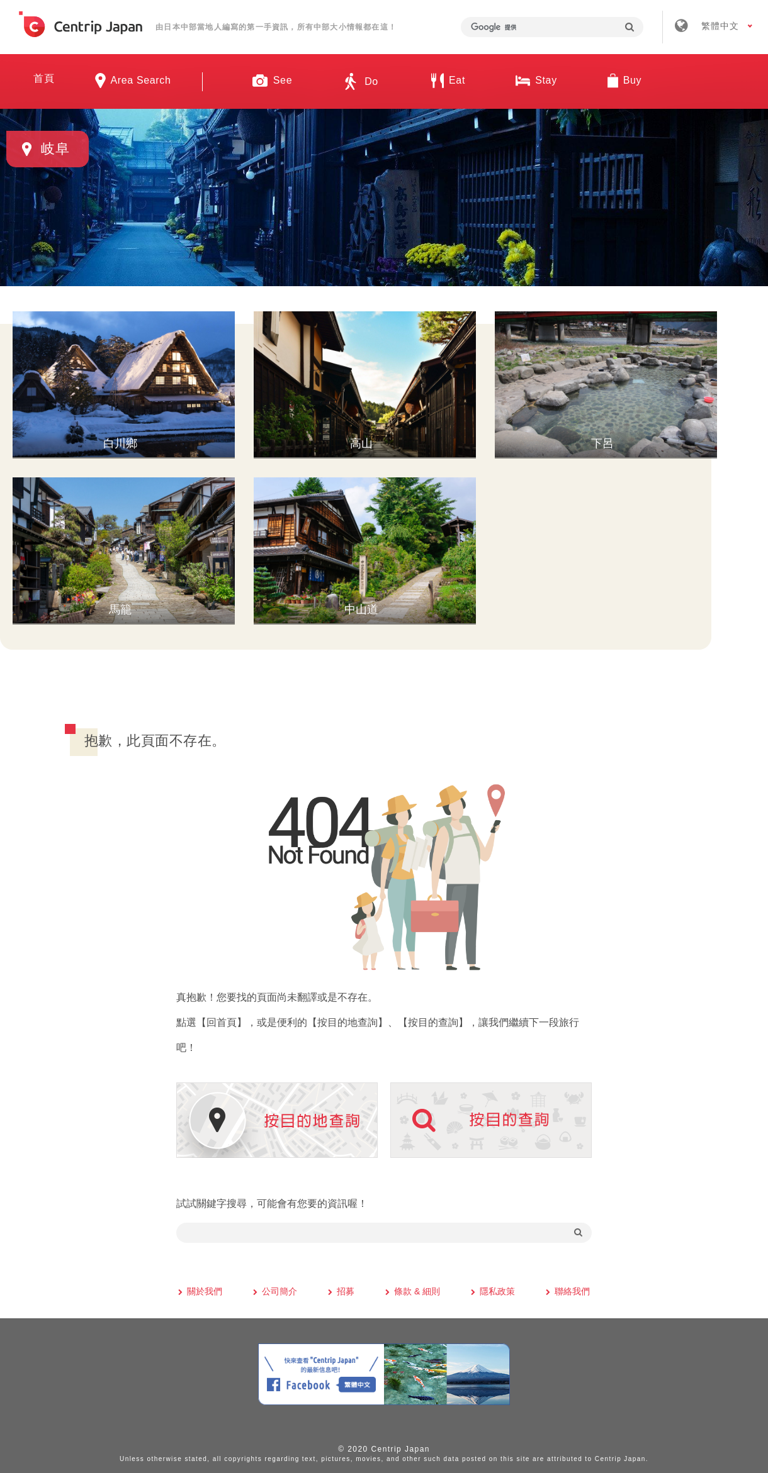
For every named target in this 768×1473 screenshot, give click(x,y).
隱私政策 (497, 1289)
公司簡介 (279, 1289)
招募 (345, 1289)
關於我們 (204, 1289)
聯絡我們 (572, 1289)
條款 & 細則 (417, 1289)
